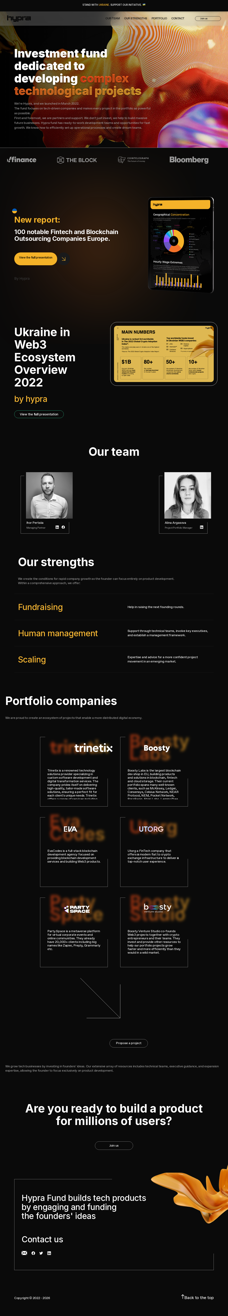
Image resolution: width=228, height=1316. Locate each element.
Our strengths (135, 19)
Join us (207, 19)
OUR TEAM (112, 19)
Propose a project (128, 1043)
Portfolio (159, 19)
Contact (177, 19)
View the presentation (39, 414)
